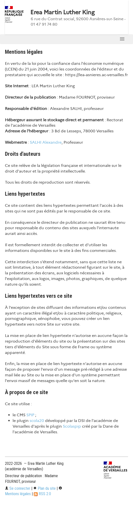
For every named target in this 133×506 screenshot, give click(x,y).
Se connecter (17, 488)
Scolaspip (72, 426)
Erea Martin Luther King (62, 12)
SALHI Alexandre (46, 142)
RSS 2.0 (42, 493)
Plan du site (44, 488)
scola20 (37, 420)
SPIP (30, 415)
